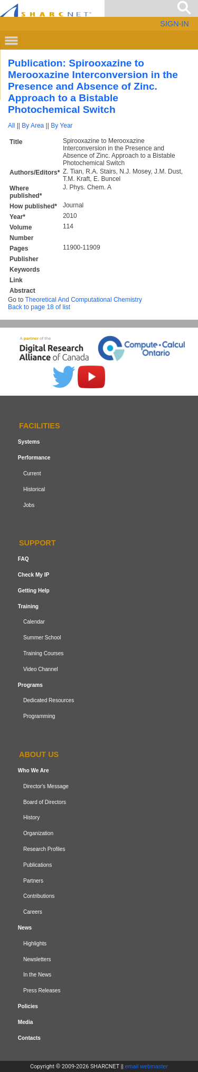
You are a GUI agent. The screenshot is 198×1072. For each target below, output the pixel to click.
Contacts (29, 1038)
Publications (37, 865)
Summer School (42, 637)
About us (39, 754)
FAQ (23, 559)
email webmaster (146, 1066)
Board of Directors (44, 802)
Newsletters (37, 959)
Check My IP (33, 575)
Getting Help (34, 591)
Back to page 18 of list (39, 307)
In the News (37, 975)
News (25, 928)
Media (25, 1022)
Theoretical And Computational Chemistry (83, 299)
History (31, 817)
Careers (32, 912)
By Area (33, 125)
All (11, 125)
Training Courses (43, 653)
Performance (34, 458)
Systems (29, 442)
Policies (28, 1006)
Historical (34, 489)
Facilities (39, 426)
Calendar (34, 622)
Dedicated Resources (48, 701)
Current (32, 473)
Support (37, 543)
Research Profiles (44, 849)
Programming (39, 716)
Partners (33, 881)
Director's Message (46, 786)
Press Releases (42, 990)
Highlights (34, 943)
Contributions (38, 896)
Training (28, 606)
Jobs (28, 505)
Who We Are (33, 770)
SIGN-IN (174, 24)
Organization (38, 833)
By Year (61, 125)
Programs (30, 685)
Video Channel (40, 669)
